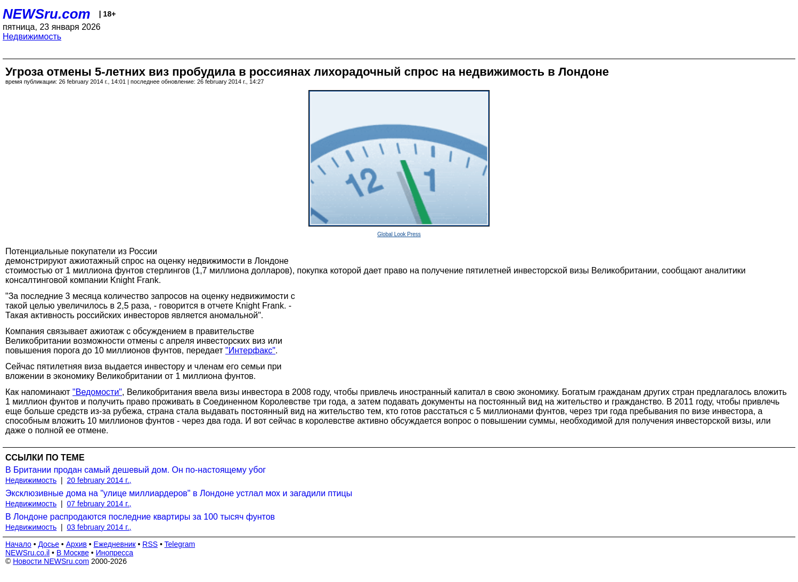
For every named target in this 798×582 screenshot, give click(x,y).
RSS (150, 544)
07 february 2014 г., (99, 503)
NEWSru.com (47, 14)
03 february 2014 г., (99, 527)
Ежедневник (115, 544)
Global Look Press (399, 234)
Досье (48, 544)
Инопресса (115, 552)
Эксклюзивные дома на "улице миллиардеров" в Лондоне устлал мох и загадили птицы (178, 493)
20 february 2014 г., (99, 480)
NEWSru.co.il (27, 552)
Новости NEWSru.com (51, 561)
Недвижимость (32, 36)
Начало (18, 544)
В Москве (72, 552)
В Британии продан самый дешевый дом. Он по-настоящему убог (135, 469)
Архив (76, 544)
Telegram (180, 544)
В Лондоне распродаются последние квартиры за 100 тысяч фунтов (140, 516)
